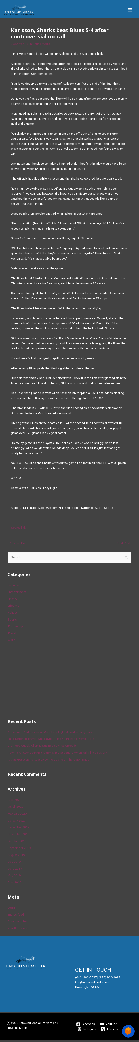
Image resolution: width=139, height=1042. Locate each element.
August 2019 (16, 856)
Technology (15, 628)
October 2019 (17, 842)
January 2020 (17, 822)
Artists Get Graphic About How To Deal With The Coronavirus (48, 761)
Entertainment (17, 593)
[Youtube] (108, 1026)
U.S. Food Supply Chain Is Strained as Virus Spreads (42, 747)
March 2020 (15, 808)
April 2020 (14, 801)
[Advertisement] (41, 681)
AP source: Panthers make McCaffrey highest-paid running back (50, 733)
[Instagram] (86, 1031)
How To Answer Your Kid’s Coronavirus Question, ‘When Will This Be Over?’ (57, 754)
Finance (13, 600)
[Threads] (109, 1031)
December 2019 (18, 829)
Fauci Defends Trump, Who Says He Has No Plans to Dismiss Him (51, 740)
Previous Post (16, 544)
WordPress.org (18, 930)
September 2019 (19, 849)
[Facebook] (85, 1026)
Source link (18, 529)
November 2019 (18, 835)
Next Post (125, 544)
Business (14, 586)
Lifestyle (13, 607)
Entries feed (16, 916)
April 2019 (14, 884)
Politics (13, 614)
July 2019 (14, 863)
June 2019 (15, 870)
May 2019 (14, 877)
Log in (12, 909)
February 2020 (17, 815)
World (11, 641)
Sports (17, 45)
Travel (12, 635)
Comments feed (18, 923)
